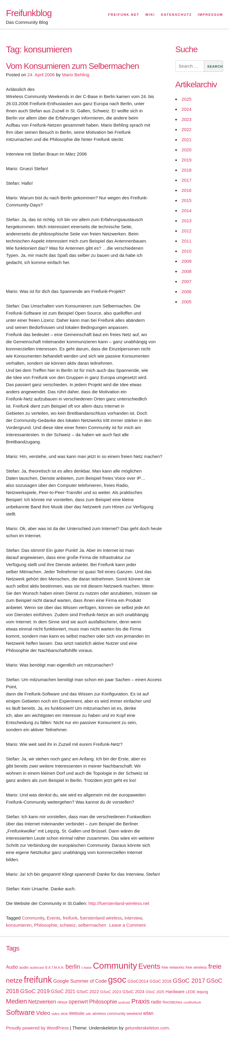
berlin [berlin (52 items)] (73, 966)
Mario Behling (75, 74)
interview (133, 917)
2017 (186, 180)
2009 (186, 261)
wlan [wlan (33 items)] (148, 1013)
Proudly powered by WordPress (37, 1027)
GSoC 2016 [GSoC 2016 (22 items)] (161, 981)
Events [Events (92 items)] (149, 966)
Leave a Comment (127, 925)
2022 (186, 129)
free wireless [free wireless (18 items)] (196, 967)
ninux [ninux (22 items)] (62, 1002)
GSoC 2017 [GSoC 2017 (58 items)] (189, 980)
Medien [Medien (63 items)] (16, 1001)
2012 (186, 230)
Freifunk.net (124, 14)
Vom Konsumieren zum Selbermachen (72, 66)
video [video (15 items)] (55, 1013)
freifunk (70, 917)
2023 (186, 119)
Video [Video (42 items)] (43, 1013)
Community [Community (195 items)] (115, 965)
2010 (186, 251)
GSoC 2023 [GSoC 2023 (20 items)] (110, 992)
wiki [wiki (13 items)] (88, 1013)
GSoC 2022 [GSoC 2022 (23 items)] (88, 991)
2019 (186, 159)
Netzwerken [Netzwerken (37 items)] (42, 1002)
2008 (186, 271)
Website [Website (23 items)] (76, 1013)
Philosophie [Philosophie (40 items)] (103, 1002)
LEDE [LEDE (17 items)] (191, 992)
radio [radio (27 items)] (156, 1001)
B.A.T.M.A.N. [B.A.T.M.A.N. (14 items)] (54, 967)
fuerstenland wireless (101, 917)
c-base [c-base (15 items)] (86, 967)
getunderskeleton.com (147, 1027)
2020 (186, 149)
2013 (186, 220)
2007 (186, 281)
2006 (186, 291)
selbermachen (92, 925)
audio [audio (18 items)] (23, 967)
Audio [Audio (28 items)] (12, 967)
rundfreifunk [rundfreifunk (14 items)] (192, 1002)
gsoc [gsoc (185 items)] (117, 979)
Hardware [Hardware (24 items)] (175, 991)
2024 (186, 109)
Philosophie (45, 925)
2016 (186, 190)
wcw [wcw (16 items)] (64, 1014)
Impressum (210, 14)
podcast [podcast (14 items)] (124, 1002)
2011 (186, 240)
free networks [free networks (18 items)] (173, 967)
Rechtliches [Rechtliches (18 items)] (172, 1002)
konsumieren (19, 925)
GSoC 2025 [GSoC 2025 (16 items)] (155, 992)
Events (53, 917)
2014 (186, 210)
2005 (186, 301)
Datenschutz (176, 14)
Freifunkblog (29, 13)
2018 (186, 170)
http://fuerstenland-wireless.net (119, 903)
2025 (186, 99)
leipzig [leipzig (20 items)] (202, 992)
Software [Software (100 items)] (20, 1012)
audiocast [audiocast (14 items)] (37, 967)
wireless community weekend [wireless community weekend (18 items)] (117, 1013)
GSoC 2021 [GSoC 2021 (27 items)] (63, 991)
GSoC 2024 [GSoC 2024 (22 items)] (133, 991)
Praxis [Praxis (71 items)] (140, 1001)
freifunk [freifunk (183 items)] (38, 979)
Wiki (150, 14)
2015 (186, 200)
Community (33, 917)
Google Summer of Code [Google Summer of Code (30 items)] (80, 981)
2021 (186, 139)
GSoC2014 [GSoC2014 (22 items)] (138, 981)
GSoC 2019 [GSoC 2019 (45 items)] (35, 991)
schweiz (67, 925)
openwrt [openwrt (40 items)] (78, 1002)
